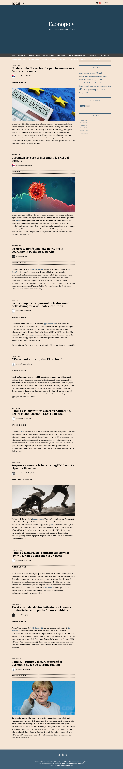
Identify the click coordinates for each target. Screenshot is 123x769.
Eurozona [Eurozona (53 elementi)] (88, 79)
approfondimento (50, 324)
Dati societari (49, 762)
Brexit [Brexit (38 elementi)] (82, 76)
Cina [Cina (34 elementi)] (86, 76)
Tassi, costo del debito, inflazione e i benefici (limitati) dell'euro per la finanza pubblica (42, 609)
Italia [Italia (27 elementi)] (91, 86)
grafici (34, 335)
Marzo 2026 (84, 128)
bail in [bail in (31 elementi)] (81, 73)
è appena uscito (38, 519)
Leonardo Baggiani (27, 473)
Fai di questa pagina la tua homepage (72, 763)
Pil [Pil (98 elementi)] (81, 89)
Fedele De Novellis (37, 269)
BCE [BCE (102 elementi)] (107, 72)
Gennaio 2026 (84, 133)
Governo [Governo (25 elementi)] (81, 83)
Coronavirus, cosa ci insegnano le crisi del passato (40, 159)
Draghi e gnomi (34, 55)
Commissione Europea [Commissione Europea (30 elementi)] (95, 76)
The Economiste (94, 59)
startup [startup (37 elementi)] (93, 90)
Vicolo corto (34, 59)
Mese (82, 106)
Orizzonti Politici (26, 76)
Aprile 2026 (84, 125)
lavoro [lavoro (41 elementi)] (96, 86)
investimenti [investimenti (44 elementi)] (84, 86)
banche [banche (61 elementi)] (100, 73)
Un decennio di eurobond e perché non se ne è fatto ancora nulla (43, 70)
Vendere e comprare (19, 59)
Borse (18, 220)
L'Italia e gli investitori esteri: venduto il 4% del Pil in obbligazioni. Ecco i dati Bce (41, 412)
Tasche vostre (93, 55)
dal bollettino (47, 587)
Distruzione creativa (77, 55)
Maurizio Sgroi (26, 310)
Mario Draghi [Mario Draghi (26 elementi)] (103, 86)
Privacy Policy (84, 762)
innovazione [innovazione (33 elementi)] (99, 83)
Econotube (105, 55)
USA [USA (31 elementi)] (86, 92)
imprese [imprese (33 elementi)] (91, 83)
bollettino (21, 432)
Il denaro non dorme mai (77, 59)
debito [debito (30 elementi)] (105, 76)
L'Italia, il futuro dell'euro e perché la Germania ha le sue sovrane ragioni (37, 663)
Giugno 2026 (84, 120)
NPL (53, 525)
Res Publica (22, 55)
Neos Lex (62, 59)
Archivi (95, 116)
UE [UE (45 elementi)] (102, 90)
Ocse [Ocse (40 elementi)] (109, 86)
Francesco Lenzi (26, 364)
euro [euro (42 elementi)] (81, 80)
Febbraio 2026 (84, 130)
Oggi (87, 106)
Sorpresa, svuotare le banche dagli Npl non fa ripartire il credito (43, 467)
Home (13, 55)
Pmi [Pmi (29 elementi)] (85, 90)
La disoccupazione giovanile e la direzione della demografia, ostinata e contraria (40, 304)
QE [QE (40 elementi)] (89, 90)
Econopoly (61, 24)
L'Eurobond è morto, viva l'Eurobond (37, 359)
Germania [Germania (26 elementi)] (105, 79)
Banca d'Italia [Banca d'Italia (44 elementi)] (89, 73)
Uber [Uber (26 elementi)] (98, 89)
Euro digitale (61, 55)
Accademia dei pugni (49, 59)
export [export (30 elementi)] (95, 80)
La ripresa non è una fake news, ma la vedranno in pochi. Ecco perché (37, 250)
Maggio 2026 (84, 122)
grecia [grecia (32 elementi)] (86, 83)
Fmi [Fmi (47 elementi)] (100, 80)
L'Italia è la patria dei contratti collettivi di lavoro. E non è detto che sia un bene (40, 554)
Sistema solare (48, 55)
